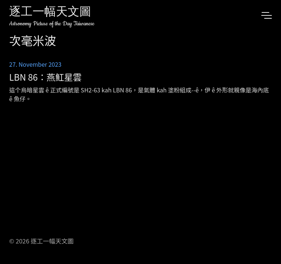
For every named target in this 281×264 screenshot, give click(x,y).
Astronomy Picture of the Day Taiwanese (51, 23)
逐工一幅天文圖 (50, 12)
